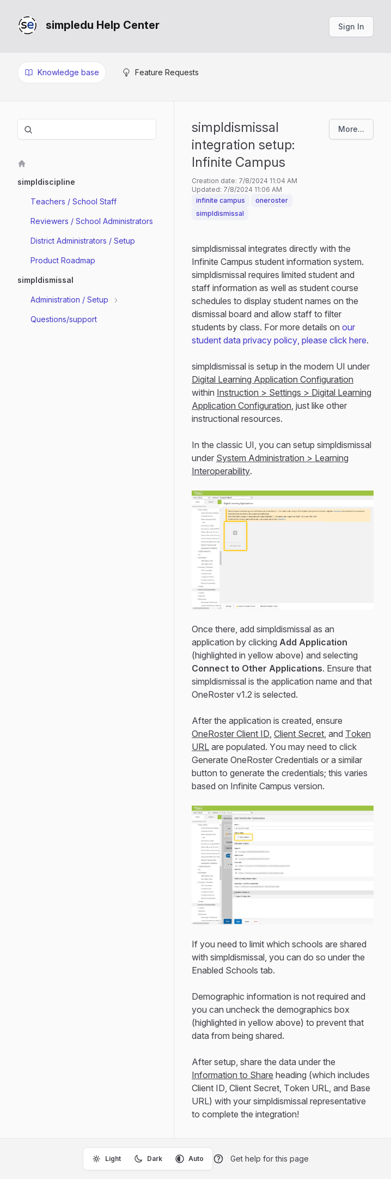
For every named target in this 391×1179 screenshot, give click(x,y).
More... (351, 129)
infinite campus (220, 200)
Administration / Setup (70, 299)
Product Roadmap (62, 260)
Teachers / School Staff (73, 201)
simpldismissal (220, 213)
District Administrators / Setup (82, 240)
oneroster (271, 200)
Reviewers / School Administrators (91, 221)
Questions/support (63, 319)
